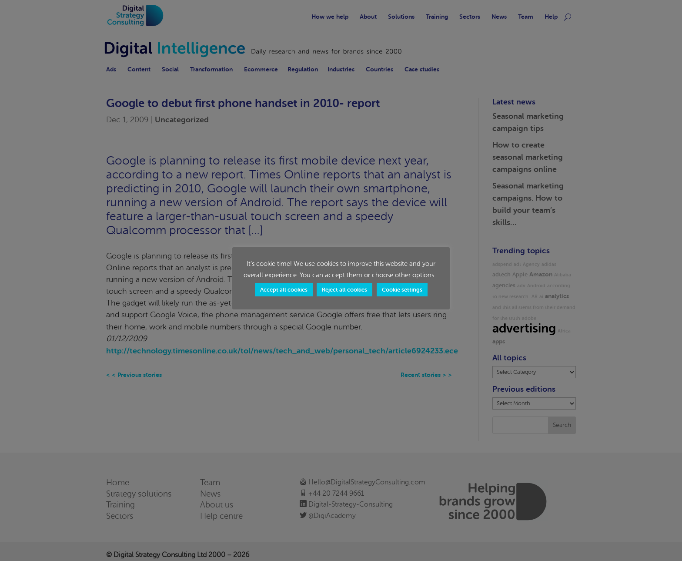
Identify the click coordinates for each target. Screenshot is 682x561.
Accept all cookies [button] (284, 289)
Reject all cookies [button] (344, 289)
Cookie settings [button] (402, 289)
